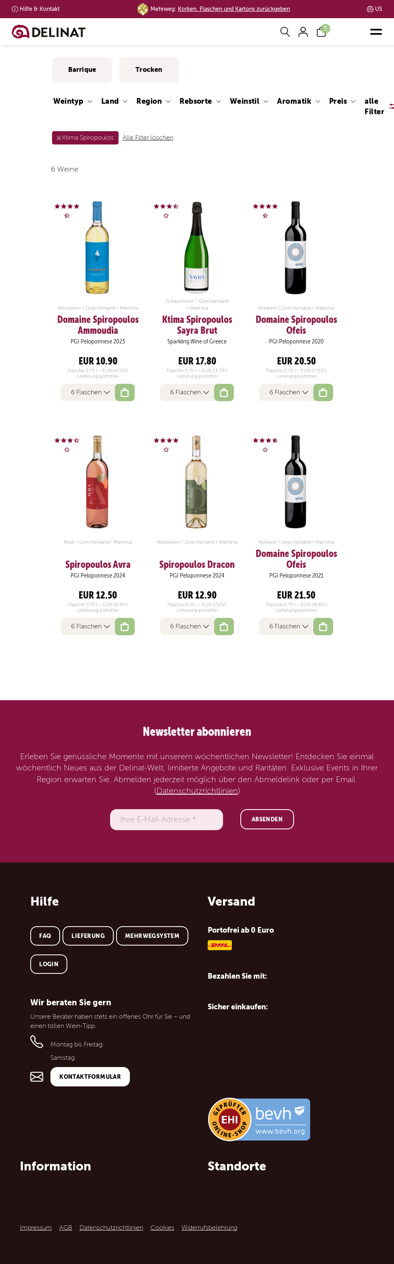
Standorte (237, 1166)
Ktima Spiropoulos (88, 137)
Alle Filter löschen (148, 137)
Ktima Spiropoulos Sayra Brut (197, 325)
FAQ (45, 936)
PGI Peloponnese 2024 (98, 575)
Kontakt (40, 9)
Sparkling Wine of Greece (197, 341)
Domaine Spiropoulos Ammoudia (98, 325)
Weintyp (68, 101)
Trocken (149, 69)
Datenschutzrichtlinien (197, 791)
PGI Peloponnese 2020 (296, 341)
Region (149, 101)
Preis (338, 101)
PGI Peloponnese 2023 (98, 341)
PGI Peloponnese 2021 (296, 575)
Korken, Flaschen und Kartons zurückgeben (234, 9)
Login (48, 964)
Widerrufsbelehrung (209, 1227)
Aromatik (294, 101)
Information (55, 1166)
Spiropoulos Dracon (197, 564)
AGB (65, 1227)
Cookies (162, 1227)
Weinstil (245, 101)
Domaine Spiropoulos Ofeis (296, 325)
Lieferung (88, 936)
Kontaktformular (90, 1077)
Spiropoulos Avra (98, 564)
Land (110, 101)
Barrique (82, 69)
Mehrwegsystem (152, 936)
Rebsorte (195, 101)
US (378, 9)
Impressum (36, 1227)
